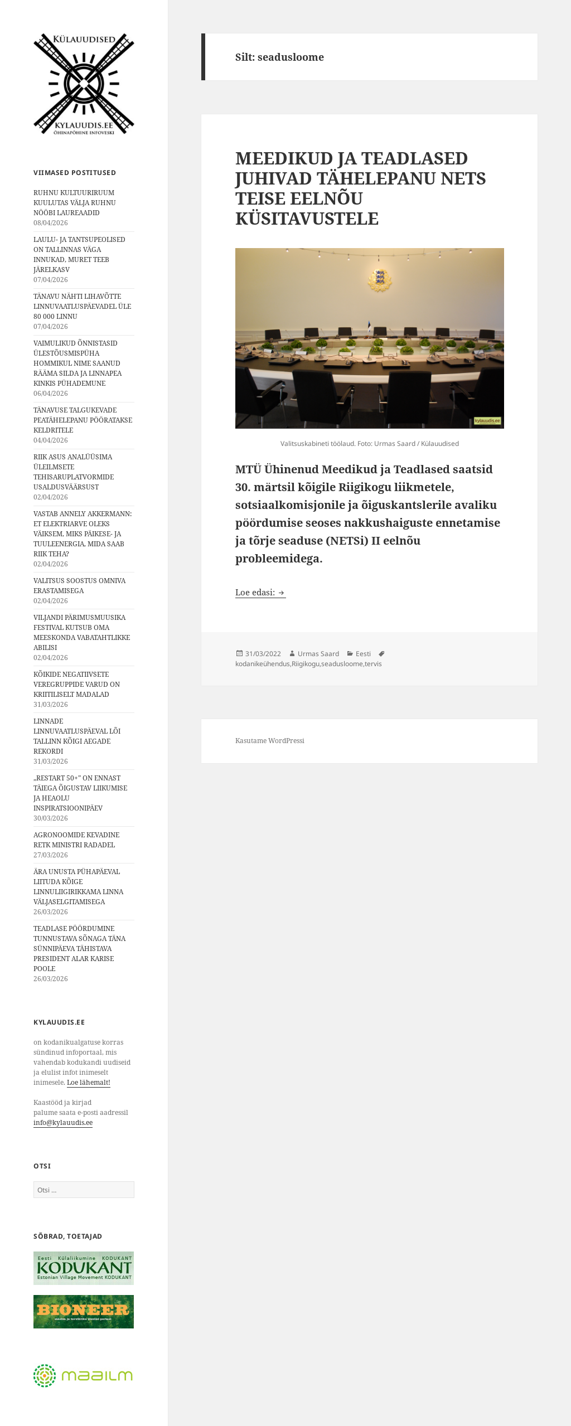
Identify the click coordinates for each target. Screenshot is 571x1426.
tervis (373, 663)
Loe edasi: (260, 592)
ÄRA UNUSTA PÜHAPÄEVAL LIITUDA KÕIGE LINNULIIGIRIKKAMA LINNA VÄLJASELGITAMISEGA (78, 886)
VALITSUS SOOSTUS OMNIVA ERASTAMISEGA (79, 585)
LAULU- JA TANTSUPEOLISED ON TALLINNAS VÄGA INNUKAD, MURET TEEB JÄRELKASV (79, 254)
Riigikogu (306, 663)
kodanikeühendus (262, 663)
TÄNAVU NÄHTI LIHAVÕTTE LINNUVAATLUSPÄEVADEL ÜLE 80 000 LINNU (82, 306)
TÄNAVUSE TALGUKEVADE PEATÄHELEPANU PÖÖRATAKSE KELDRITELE (82, 420)
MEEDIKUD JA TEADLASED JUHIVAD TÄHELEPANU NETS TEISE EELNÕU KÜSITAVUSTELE (360, 188)
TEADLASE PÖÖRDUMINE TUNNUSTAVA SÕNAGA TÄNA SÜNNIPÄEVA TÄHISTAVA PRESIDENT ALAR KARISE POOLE (79, 948)
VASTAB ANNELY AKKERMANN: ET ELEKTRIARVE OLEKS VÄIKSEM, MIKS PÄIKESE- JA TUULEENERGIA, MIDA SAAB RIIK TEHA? (82, 534)
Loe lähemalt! (88, 1082)
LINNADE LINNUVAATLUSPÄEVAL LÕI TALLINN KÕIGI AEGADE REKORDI (76, 736)
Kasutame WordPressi (269, 740)
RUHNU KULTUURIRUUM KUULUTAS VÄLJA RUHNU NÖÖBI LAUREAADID (74, 202)
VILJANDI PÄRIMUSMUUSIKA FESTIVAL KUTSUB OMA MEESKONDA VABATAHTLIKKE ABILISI (81, 632)
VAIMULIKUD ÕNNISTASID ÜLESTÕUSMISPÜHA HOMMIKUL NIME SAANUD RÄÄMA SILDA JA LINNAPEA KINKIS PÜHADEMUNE (77, 363)
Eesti (363, 653)
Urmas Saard (318, 653)
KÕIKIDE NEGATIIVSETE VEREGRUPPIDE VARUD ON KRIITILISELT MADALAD (76, 684)
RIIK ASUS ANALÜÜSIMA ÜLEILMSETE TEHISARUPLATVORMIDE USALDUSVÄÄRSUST (73, 472)
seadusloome (342, 663)
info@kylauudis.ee (63, 1122)
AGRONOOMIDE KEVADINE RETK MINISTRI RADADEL (76, 840)
